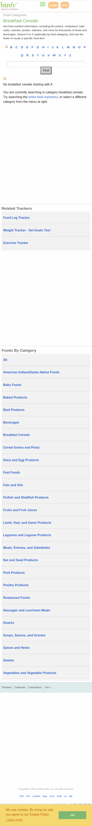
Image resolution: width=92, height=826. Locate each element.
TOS (21, 796)
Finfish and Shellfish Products (26, 497)
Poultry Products (16, 585)
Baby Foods (12, 385)
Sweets (8, 660)
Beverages (11, 422)
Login (53, 5)
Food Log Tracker (16, 217)
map (44, 796)
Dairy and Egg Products (21, 460)
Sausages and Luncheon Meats (26, 610)
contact (36, 796)
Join (65, 5)
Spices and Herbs (16, 647)
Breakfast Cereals (16, 435)
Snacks (8, 622)
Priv (28, 796)
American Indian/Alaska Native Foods (31, 372)
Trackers (6, 687)
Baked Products (15, 397)
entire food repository (43, 97)
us (65, 796)
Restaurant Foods (16, 597)
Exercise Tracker (15, 243)
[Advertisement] (46, 153)
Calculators (35, 687)
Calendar (20, 687)
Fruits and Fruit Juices (20, 510)
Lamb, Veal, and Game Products (27, 522)
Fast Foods (11, 472)
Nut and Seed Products (20, 560)
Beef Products (13, 410)
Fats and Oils (13, 485)
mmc (51, 796)
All (5, 360)
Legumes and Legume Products (27, 535)
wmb (59, 796)
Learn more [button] (14, 819)
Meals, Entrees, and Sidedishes (26, 547)
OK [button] (72, 815)
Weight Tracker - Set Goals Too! (27, 230)
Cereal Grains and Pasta (21, 447)
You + (48, 687)
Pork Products (14, 572)
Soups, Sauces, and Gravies (24, 635)
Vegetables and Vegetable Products (29, 673)
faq (70, 796)
